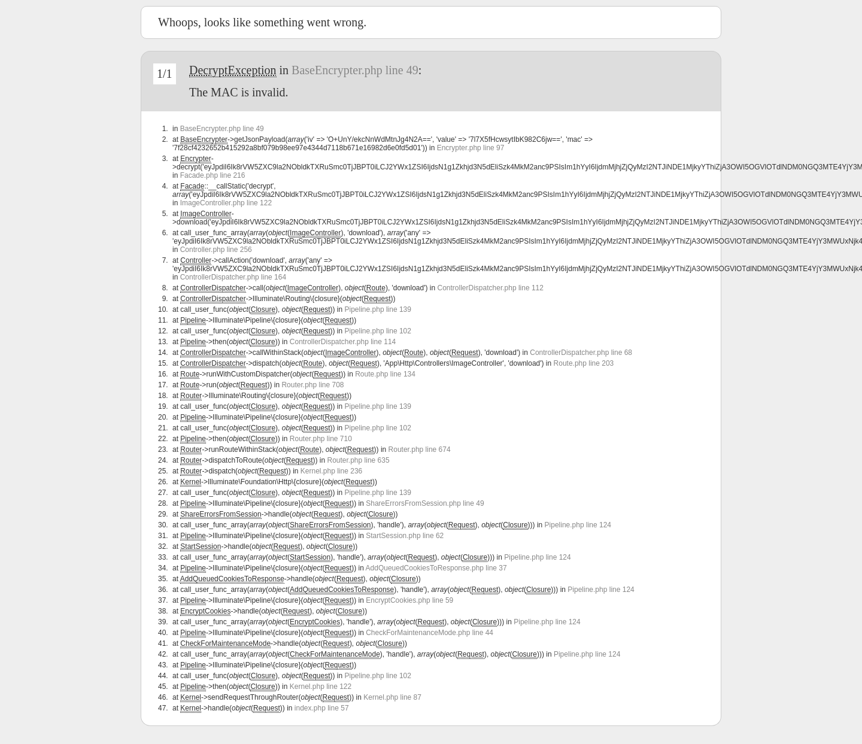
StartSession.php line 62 (405, 536)
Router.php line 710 (321, 439)
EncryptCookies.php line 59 (409, 600)
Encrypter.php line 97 (471, 148)
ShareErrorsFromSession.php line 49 (425, 503)
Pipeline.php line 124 (578, 525)
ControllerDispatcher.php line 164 (233, 277)
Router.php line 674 (419, 449)
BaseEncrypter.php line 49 (355, 70)
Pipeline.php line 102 (378, 331)
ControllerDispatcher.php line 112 (491, 288)
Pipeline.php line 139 (378, 309)
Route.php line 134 (385, 374)
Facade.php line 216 (212, 175)
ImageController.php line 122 (226, 203)
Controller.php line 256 (216, 249)
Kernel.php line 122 (320, 686)
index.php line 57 (322, 708)
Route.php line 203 (584, 363)
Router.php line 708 (312, 385)
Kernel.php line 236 (331, 471)
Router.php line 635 (358, 460)
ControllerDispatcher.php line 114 (343, 342)
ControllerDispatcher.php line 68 (581, 352)
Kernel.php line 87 (392, 697)
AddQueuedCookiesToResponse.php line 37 (436, 568)
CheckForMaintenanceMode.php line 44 (429, 632)
